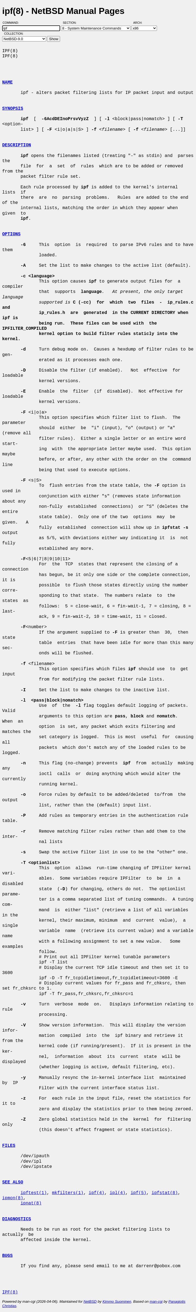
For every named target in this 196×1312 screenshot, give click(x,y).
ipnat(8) (30, 1203)
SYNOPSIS (12, 109)
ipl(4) (118, 1193)
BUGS (7, 1256)
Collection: (13, 33)
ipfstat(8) (165, 1193)
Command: (12, 22)
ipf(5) (138, 1193)
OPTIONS (11, 234)
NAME (7, 82)
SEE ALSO (12, 1182)
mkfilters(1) (67, 1193)
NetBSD (90, 1301)
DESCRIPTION (16, 145)
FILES (8, 1146)
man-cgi (156, 1301)
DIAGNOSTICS (16, 1219)
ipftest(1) (33, 1193)
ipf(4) (97, 1193)
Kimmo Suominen (116, 1301)
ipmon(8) (12, 1198)
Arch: (140, 22)
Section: (71, 22)
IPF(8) (10, 1292)
